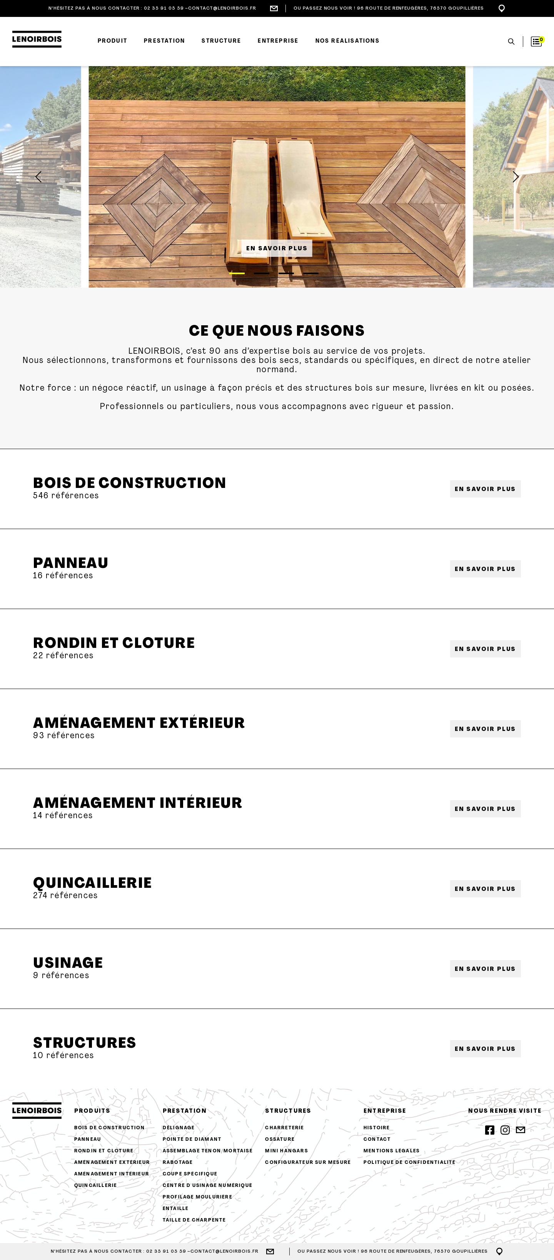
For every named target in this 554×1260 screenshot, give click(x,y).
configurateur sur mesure (308, 1162)
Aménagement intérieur (138, 804)
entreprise (385, 1111)
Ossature (280, 1139)
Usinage (68, 964)
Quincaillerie (92, 884)
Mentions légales (392, 1151)
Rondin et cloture (114, 644)
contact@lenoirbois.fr (222, 8)
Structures (85, 1044)
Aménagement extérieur (139, 724)
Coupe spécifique (190, 1174)
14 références (63, 816)
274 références (65, 896)
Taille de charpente (194, 1220)
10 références (63, 1056)
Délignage (179, 1128)
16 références (63, 576)
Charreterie (284, 1128)
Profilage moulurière (197, 1197)
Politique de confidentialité (410, 1162)
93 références (64, 736)
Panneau (70, 564)
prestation (185, 1111)
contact (377, 1139)
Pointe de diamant (192, 1139)
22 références (63, 656)
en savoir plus (277, 249)
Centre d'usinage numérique (207, 1185)
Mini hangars (286, 1151)
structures (288, 1111)
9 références (61, 976)
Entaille (176, 1209)
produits (92, 1111)
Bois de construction (130, 484)
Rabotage (178, 1162)
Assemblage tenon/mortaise (208, 1151)
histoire (377, 1128)
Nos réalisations (347, 41)
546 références (66, 496)
